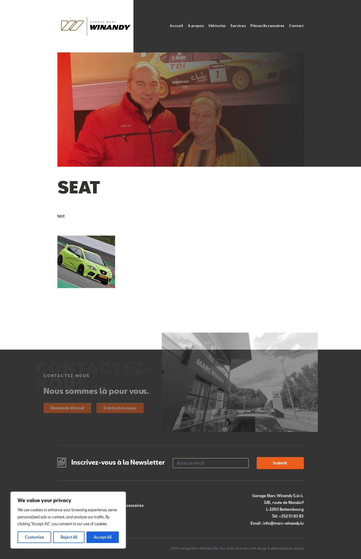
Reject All (69, 537)
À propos (196, 26)
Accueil (176, 26)
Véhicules (217, 26)
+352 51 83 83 (291, 516)
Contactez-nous (108, 408)
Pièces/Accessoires (267, 26)
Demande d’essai (55, 408)
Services (238, 26)
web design (258, 548)
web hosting (279, 548)
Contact (296, 26)
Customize (34, 537)
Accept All (103, 537)
